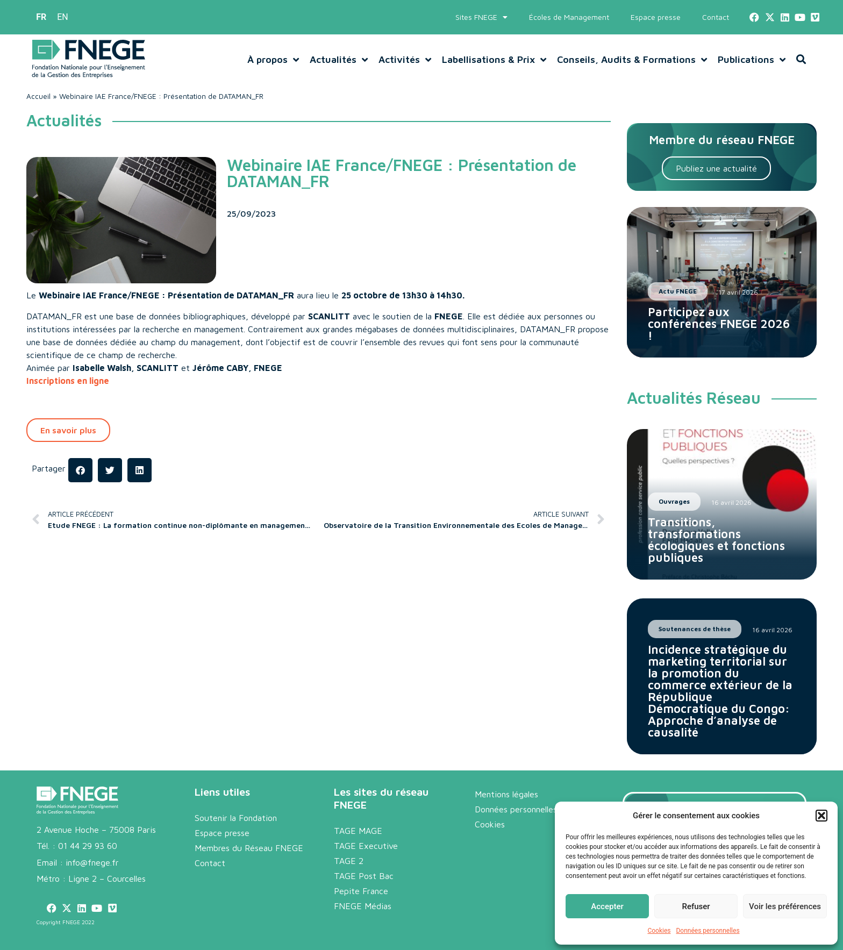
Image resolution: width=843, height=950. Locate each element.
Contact (715, 17)
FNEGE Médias (362, 906)
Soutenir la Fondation (236, 818)
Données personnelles (707, 930)
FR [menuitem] (41, 17)
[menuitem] (41, 17)
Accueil (38, 96)
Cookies (658, 930)
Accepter (607, 906)
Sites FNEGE (481, 17)
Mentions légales (506, 794)
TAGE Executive (366, 846)
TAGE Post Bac (364, 876)
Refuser (696, 906)
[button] (821, 815)
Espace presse (656, 17)
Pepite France (361, 891)
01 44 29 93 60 (87, 846)
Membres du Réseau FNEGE (249, 848)
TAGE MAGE (358, 830)
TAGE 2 (348, 861)
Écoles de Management (569, 17)
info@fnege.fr (92, 862)
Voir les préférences (785, 906)
